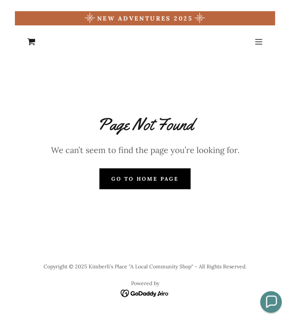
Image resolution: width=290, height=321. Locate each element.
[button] (258, 41)
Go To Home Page (145, 178)
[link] (31, 41)
